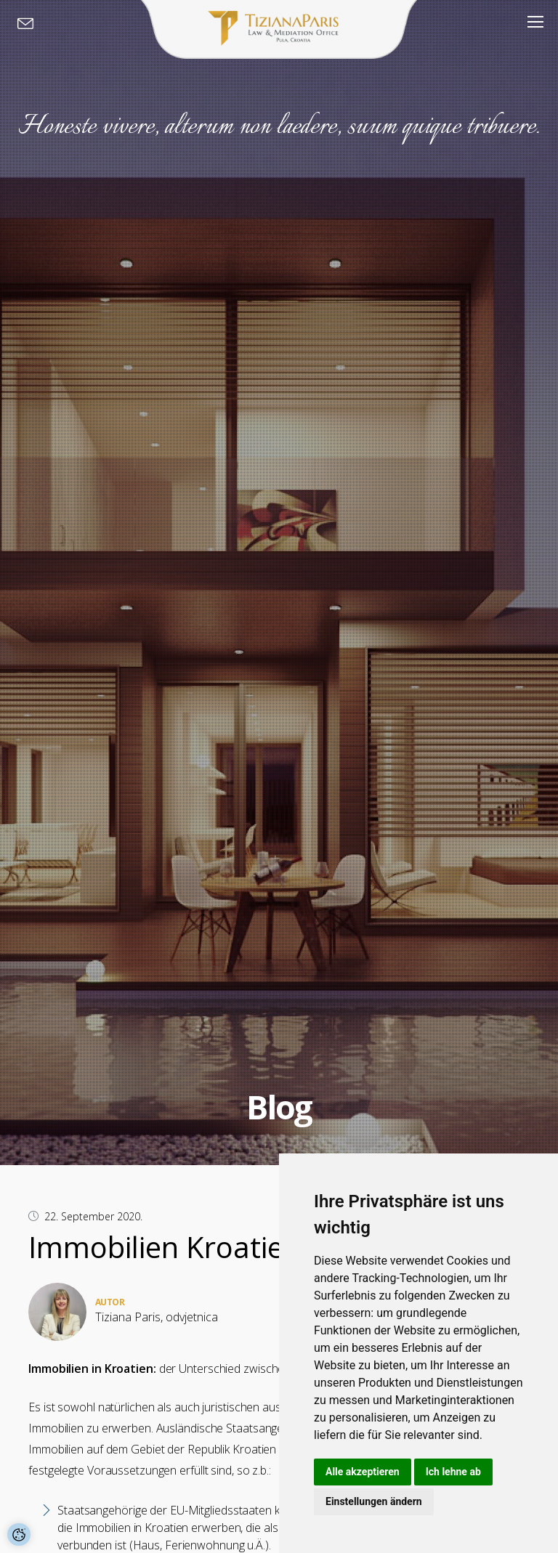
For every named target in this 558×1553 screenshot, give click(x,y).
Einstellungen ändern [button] (374, 1501)
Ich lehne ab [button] (453, 1471)
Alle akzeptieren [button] (363, 1471)
